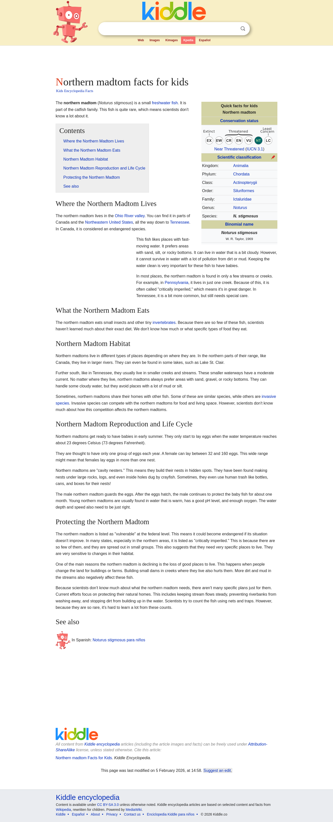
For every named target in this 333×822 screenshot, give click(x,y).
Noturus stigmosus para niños (119, 640)
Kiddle (61, 814)
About (95, 814)
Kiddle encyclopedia (102, 744)
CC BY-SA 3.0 (108, 805)
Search (243, 28)
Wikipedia (63, 810)
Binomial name (239, 224)
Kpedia (188, 40)
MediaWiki (134, 810)
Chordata (241, 174)
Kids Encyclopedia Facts (74, 91)
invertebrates (164, 322)
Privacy (112, 814)
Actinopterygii (245, 182)
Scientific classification (239, 157)
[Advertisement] (166, 59)
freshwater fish (165, 103)
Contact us (132, 814)
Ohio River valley (130, 216)
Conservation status (239, 121)
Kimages (171, 40)
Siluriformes (243, 191)
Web (141, 40)
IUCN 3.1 (255, 149)
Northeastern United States (109, 222)
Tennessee (179, 222)
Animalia (240, 166)
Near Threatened (229, 149)
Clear (232, 29)
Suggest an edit (217, 770)
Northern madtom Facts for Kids (84, 758)
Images (154, 40)
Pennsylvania (176, 282)
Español (205, 40)
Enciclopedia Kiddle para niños (170, 814)
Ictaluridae (242, 199)
